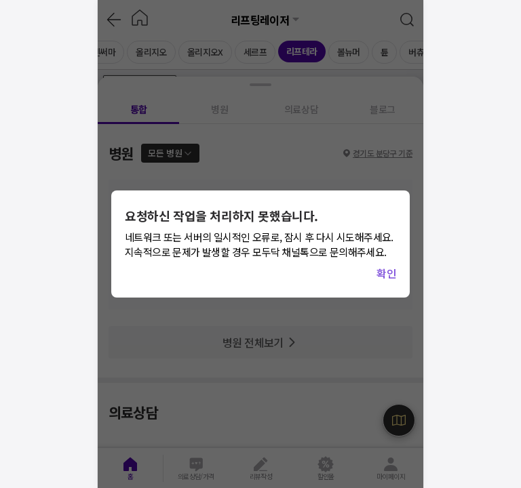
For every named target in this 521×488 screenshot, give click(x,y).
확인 (386, 273)
